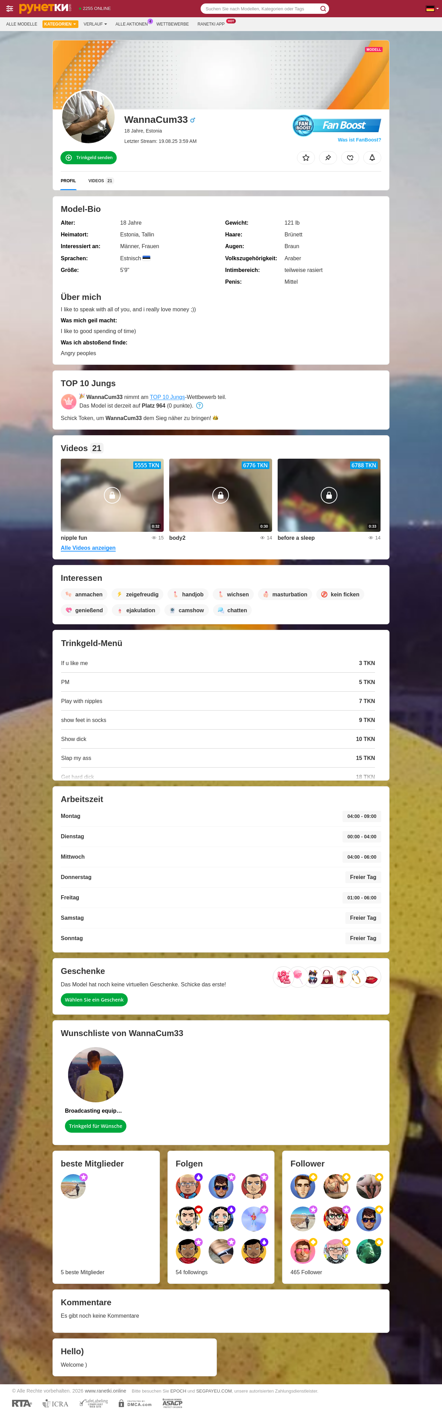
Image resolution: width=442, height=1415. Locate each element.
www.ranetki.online (105, 1391)
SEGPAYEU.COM (214, 1391)
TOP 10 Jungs (167, 397)
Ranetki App (213, 23)
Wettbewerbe (172, 24)
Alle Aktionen (133, 23)
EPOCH (178, 1391)
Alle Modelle (21, 24)
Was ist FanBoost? (360, 140)
